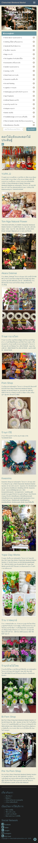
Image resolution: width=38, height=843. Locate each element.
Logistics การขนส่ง (19, 87)
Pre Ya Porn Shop (11, 771)
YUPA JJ (6, 173)
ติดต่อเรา (8, 798)
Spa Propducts (19, 96)
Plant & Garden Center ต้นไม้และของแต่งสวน (19, 121)
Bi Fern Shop (9, 716)
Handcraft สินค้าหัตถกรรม (19, 46)
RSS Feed (6, 836)
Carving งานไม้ (19, 71)
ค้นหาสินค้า (31, 129)
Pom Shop (7, 383)
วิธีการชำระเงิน (10, 812)
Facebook (6, 824)
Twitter (5, 827)
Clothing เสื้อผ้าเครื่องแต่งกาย (19, 42)
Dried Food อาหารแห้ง (19, 75)
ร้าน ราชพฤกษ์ (9, 620)
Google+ (6, 830)
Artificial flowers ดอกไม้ (19, 100)
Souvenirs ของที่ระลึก (19, 79)
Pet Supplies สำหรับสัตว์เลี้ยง (19, 58)
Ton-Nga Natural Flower (14, 221)
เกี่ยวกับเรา (9, 796)
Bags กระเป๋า (19, 54)
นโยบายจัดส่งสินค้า (12, 802)
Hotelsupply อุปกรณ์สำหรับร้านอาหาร (19, 92)
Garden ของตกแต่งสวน (19, 67)
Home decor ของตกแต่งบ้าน (19, 37)
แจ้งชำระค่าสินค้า (11, 814)
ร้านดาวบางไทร (10, 336)
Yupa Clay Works (11, 554)
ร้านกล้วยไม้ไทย (10, 665)
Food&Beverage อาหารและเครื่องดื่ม (19, 117)
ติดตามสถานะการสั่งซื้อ (13, 816)
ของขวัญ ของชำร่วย (19, 104)
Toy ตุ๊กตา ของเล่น (19, 50)
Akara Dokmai (9, 273)
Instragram (6, 833)
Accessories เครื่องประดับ (19, 62)
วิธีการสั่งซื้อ (9, 810)
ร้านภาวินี (7, 432)
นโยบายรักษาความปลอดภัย (14, 800)
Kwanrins (7, 478)
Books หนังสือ (19, 112)
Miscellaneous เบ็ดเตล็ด (19, 125)
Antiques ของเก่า (19, 108)
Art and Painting (19, 83)
